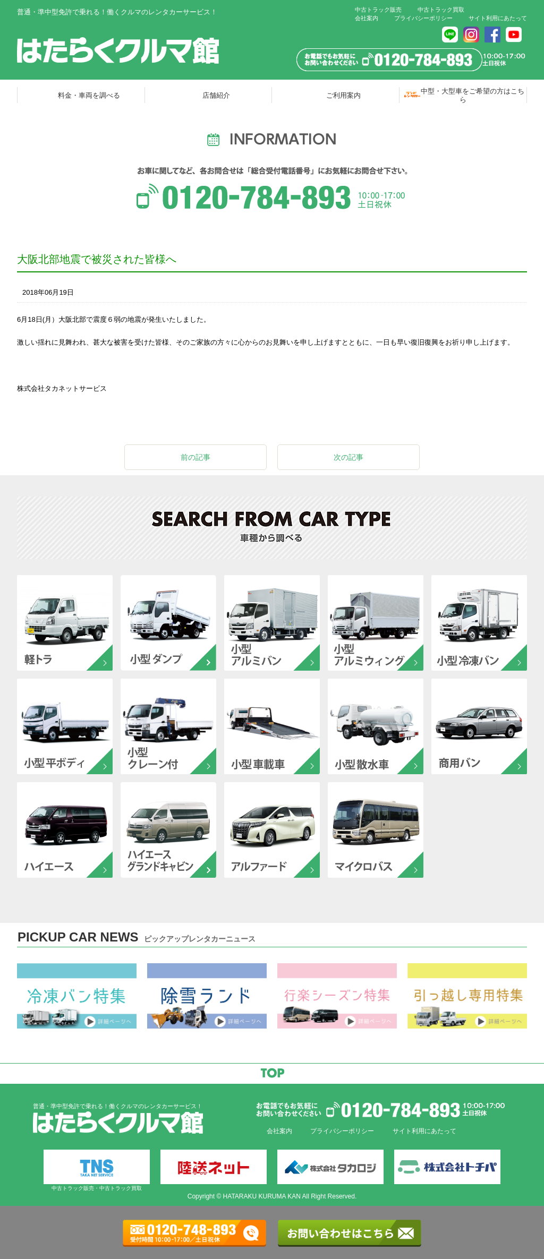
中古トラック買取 (441, 9)
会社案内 (366, 18)
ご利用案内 (343, 95)
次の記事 (348, 457)
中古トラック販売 (378, 9)
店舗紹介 (216, 95)
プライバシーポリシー (423, 18)
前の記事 (195, 457)
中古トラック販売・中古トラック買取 (97, 1170)
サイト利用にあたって (498, 18)
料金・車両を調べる (89, 95)
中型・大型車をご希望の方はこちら (472, 95)
